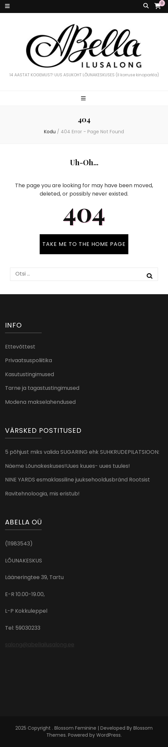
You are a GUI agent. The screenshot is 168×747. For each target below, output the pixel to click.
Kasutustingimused (29, 374)
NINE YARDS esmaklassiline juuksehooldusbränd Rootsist (77, 479)
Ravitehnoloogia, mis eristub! (42, 493)
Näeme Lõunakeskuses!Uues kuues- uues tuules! (67, 466)
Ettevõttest (20, 347)
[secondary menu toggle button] (7, 6)
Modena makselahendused (40, 402)
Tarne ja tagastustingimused (42, 388)
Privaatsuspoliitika (28, 360)
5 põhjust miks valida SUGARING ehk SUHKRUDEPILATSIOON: (82, 452)
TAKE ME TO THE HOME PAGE (84, 244)
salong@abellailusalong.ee (39, 644)
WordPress (108, 735)
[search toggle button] (146, 6)
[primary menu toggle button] (84, 98)
